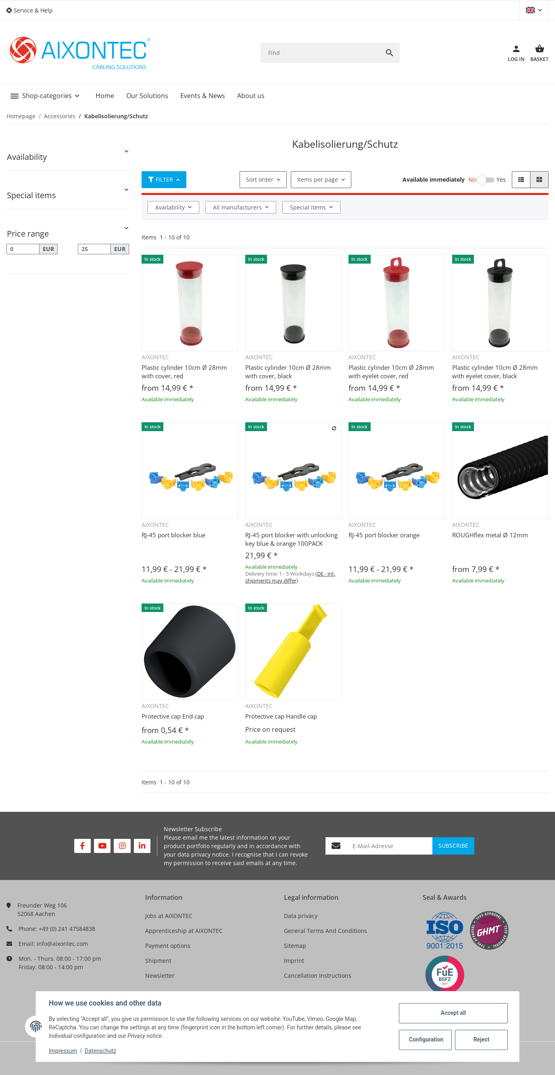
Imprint (294, 960)
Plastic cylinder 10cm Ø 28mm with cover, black (288, 371)
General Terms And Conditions (325, 931)
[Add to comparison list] (334, 428)
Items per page (317, 179)
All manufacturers (237, 207)
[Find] (320, 53)
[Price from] (23, 249)
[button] (32, 10)
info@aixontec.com (62, 943)
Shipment (158, 960)
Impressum (63, 1051)
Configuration (426, 1039)
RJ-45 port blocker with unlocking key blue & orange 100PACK (291, 539)
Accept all (453, 1013)
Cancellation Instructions (317, 975)
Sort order (259, 179)
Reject (482, 1039)
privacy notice (210, 854)
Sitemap (295, 945)
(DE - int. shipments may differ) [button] (290, 577)
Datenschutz (100, 1051)
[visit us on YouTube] (102, 846)
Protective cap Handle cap (281, 716)
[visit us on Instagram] (122, 846)
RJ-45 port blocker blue (173, 535)
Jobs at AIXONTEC (168, 916)
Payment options (167, 945)
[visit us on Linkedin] (142, 846)
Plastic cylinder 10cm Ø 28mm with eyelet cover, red (391, 371)
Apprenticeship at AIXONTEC (184, 931)
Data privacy (300, 916)
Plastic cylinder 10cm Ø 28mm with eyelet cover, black (495, 371)
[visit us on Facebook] (82, 846)
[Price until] (94, 249)
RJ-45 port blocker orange (383, 535)
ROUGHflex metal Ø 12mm (490, 535)
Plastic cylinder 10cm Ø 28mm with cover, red (184, 371)
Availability (170, 207)
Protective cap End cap (173, 716)
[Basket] (536, 53)
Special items (308, 207)
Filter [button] (160, 179)
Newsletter (160, 975)
